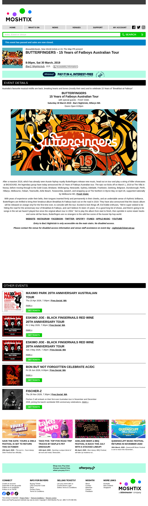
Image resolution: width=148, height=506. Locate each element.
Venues (77, 27)
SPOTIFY (80, 219)
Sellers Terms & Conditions (67, 487)
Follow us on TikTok (9, 489)
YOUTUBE (117, 219)
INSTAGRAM (43, 219)
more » (29, 305)
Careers (88, 489)
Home (13, 27)
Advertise (88, 487)
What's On (34, 27)
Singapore (107, 487)
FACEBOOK (57, 219)
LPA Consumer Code (37, 485)
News (55, 27)
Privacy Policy (35, 489)
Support (98, 27)
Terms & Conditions (37, 491)
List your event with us (65, 484)
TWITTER (70, 219)
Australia (106, 484)
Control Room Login (64, 485)
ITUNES (90, 219)
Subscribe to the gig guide (11, 485)
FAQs (32, 487)
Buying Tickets (35, 484)
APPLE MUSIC (103, 219)
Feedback (88, 491)
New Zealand (108, 485)
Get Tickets (34, 310)
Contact (88, 485)
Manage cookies (51, 498)
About (87, 484)
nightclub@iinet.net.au (123, 228)
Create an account (9, 484)
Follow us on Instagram (10, 487)
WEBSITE (30, 219)
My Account (119, 27)
